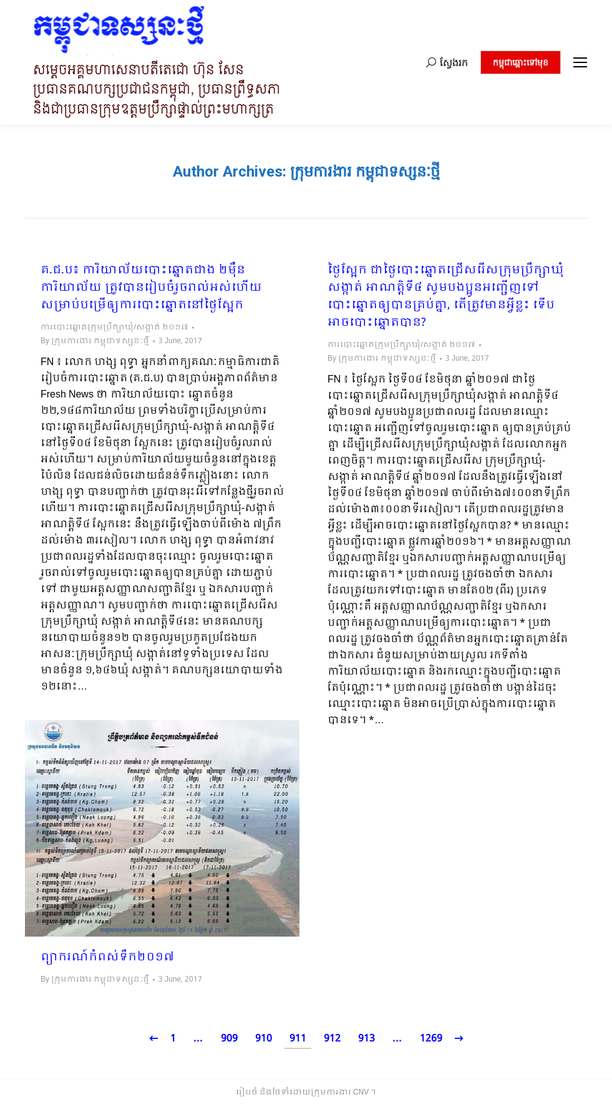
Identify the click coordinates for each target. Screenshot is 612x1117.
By (95, 341)
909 (229, 1038)
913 (366, 1038)
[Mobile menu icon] (580, 62)
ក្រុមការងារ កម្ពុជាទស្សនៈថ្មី (365, 171)
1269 (431, 1038)
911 (297, 1038)
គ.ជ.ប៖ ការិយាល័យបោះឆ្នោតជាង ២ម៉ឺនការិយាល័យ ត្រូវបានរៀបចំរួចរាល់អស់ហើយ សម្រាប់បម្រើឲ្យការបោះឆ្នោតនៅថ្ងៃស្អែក (151, 288)
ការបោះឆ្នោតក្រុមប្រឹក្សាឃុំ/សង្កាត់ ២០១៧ (114, 327)
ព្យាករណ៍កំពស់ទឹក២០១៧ (107, 958)
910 (263, 1038)
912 (332, 1038)
